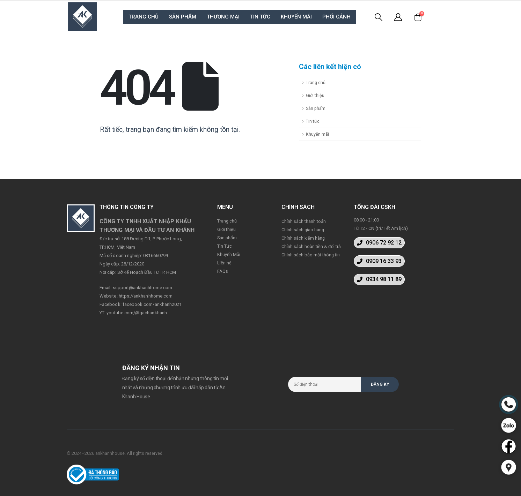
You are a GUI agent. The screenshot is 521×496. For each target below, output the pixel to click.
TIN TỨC (260, 17)
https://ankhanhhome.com (146, 296)
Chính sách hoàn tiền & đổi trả (311, 246)
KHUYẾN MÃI (296, 17)
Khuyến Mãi (228, 254)
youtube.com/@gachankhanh (137, 312)
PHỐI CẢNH (336, 17)
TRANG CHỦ (144, 17)
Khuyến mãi (317, 134)
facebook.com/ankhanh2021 (152, 304)
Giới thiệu (315, 95)
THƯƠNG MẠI (223, 17)
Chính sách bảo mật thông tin (310, 254)
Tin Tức (224, 246)
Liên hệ (224, 262)
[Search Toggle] (378, 17)
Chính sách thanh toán (303, 221)
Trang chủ (315, 82)
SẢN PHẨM (182, 17)
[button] (379, 242)
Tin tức (313, 121)
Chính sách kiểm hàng (303, 238)
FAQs (222, 271)
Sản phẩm (315, 108)
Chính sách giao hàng (302, 229)
